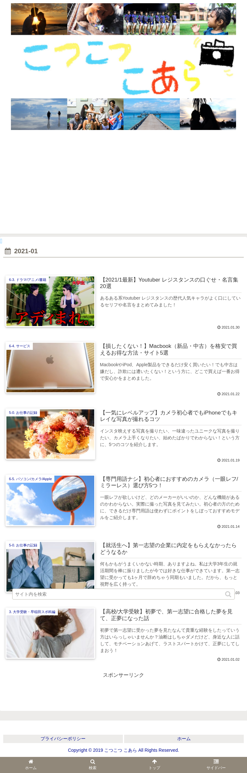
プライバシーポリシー (63, 738)
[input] (123, 594)
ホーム (184, 738)
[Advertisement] (123, 185)
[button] (229, 594)
